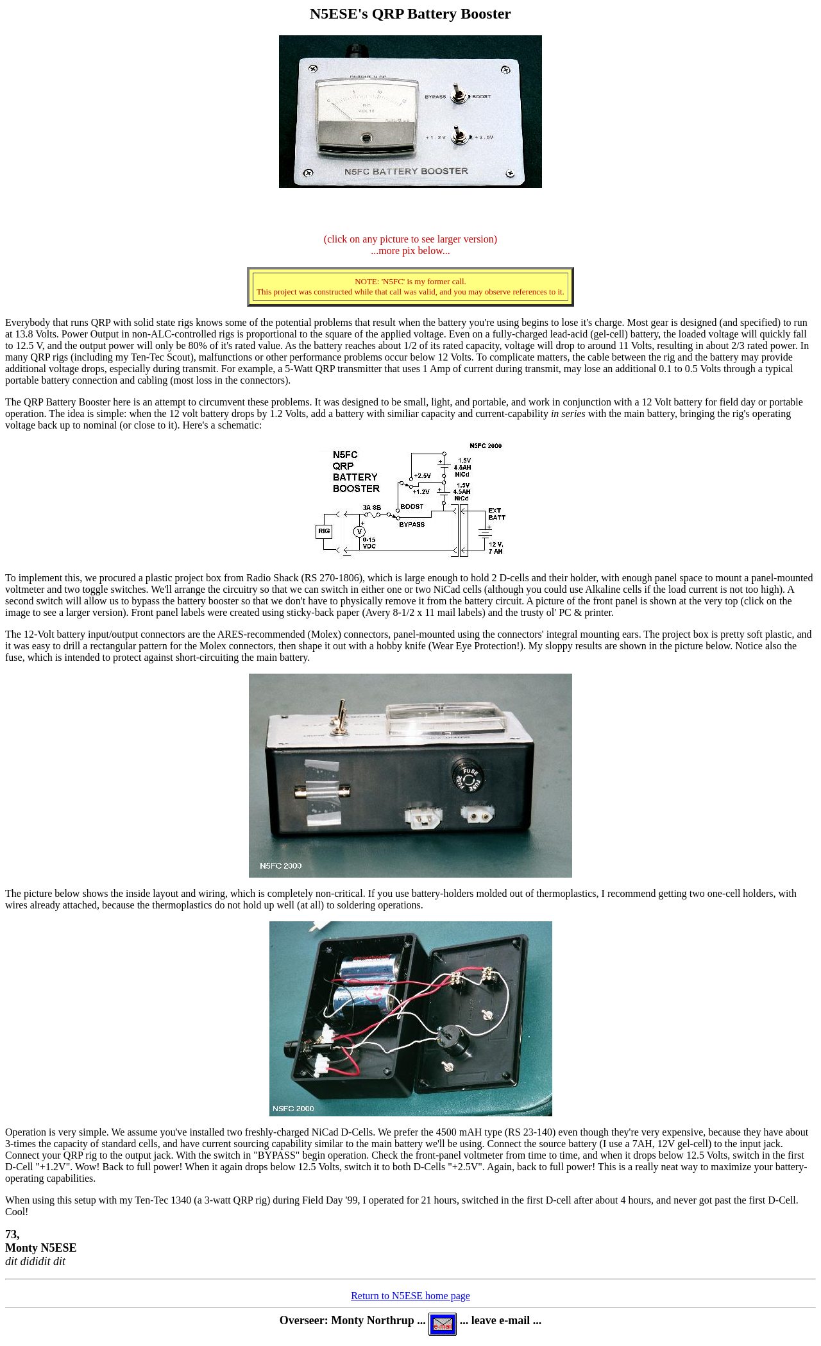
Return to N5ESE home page (410, 1295)
